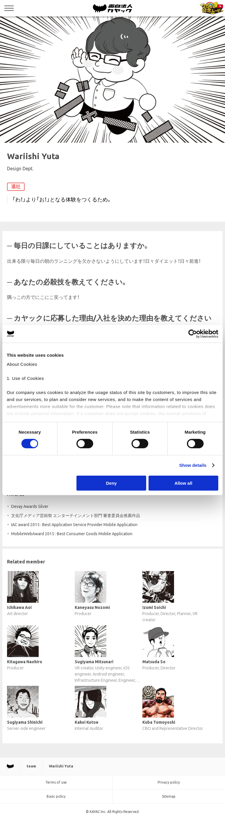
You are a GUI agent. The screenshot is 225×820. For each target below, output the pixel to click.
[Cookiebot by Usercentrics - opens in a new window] (192, 333)
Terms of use (56, 782)
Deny (111, 483)
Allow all (183, 483)
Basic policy (56, 796)
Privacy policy (169, 782)
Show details (193, 465)
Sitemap (168, 796)
